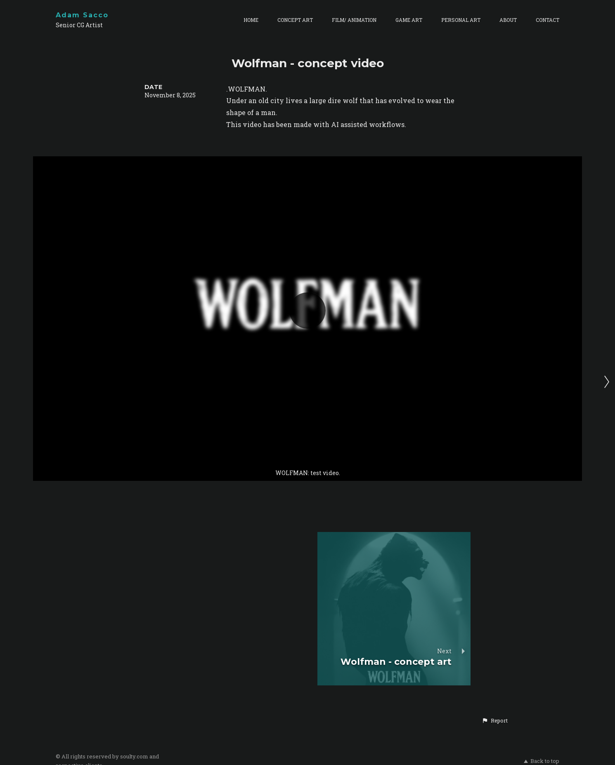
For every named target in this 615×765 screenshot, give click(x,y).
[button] (494, 720)
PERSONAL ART (460, 19)
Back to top (541, 761)
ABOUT (508, 19)
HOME (251, 19)
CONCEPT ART (295, 19)
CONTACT (547, 19)
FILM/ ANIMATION (354, 19)
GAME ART (408, 19)
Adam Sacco (82, 15)
